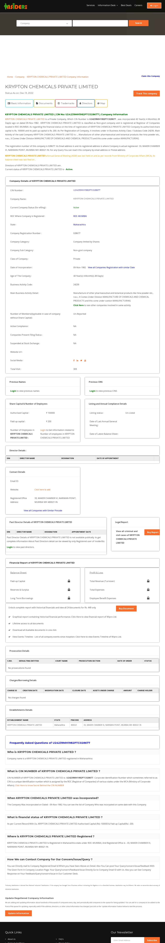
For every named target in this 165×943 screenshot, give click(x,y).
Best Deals (126, 5)
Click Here (79, 287)
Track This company (146, 93)
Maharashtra (80, 218)
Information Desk (107, 5)
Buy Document (126, 566)
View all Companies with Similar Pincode (43, 474)
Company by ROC (66, 921)
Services (91, 5)
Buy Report (152, 495)
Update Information (18, 863)
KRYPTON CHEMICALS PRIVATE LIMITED (25, 119)
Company (19, 76)
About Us (11, 889)
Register (11, 901)
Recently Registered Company (20, 913)
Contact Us (12, 897)
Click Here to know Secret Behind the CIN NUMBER (39, 736)
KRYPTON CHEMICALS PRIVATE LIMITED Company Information (57, 76)
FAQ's (61, 889)
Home (10, 76)
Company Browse (66, 905)
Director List (64, 909)
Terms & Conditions (16, 893)
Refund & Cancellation (68, 901)
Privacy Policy (64, 893)
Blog (10, 905)
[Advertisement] (82, 55)
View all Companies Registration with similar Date (112, 253)
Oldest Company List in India (70, 913)
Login (154, 5)
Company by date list (67, 917)
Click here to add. (43, 456)
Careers (138, 5)
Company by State (15, 921)
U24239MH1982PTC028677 (87, 190)
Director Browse (15, 909)
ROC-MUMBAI (80, 211)
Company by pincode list (18, 917)
